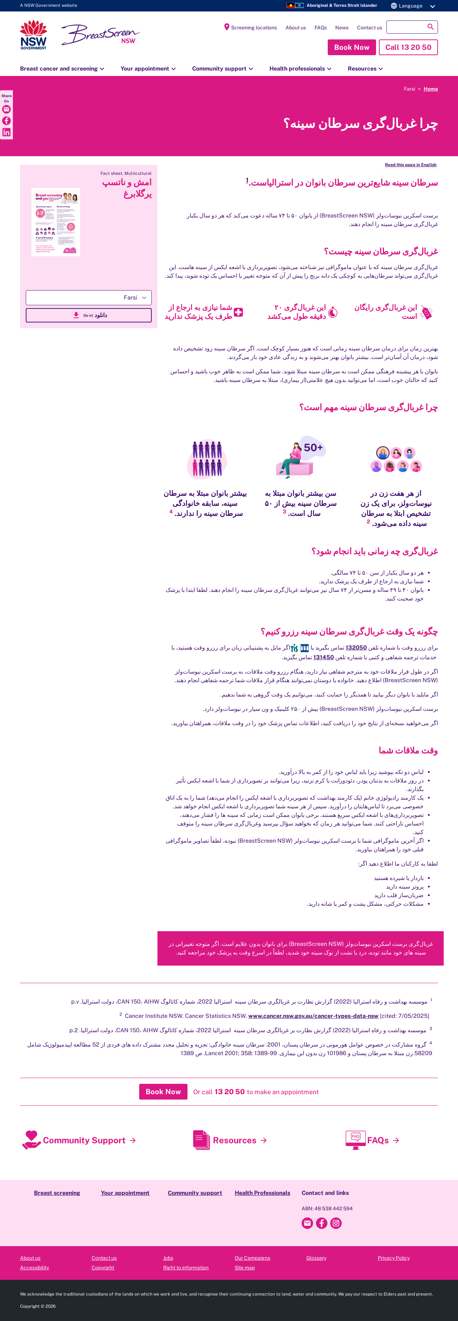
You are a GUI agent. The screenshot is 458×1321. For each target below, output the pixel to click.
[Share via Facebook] (6, 120)
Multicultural (138, 173)
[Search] (412, 27)
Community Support (84, 1140)
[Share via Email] (6, 109)
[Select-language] (89, 297)
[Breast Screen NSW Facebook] (321, 1223)
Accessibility (34, 1267)
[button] (412, 5)
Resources (366, 68)
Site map (245, 1267)
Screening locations (250, 27)
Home (431, 89)
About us (296, 27)
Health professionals (301, 68)
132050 (356, 647)
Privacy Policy (394, 1258)
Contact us (369, 27)
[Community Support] (132, 1140)
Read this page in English (411, 164)
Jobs (168, 1258)
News (342, 27)
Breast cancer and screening (63, 68)
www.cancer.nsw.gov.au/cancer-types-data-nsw (313, 1016)
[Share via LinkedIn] (6, 132)
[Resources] (263, 1140)
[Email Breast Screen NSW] (307, 1223)
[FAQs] (396, 1140)
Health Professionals (262, 1193)
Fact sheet (111, 173)
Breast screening (57, 1193)
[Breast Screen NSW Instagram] (336, 1223)
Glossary (316, 1258)
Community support (223, 68)
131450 (323, 657)
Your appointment (149, 68)
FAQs (321, 27)
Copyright (103, 1267)
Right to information (186, 1267)
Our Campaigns (252, 1258)
